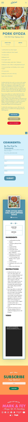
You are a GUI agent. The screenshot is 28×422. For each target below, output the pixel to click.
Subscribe (14, 388)
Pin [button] (16, 223)
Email (5, 165)
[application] (14, 341)
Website (5, 170)
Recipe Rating (7, 153)
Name (6, 161)
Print (12, 223)
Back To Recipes (14, 119)
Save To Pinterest (14, 123)
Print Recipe (14, 114)
